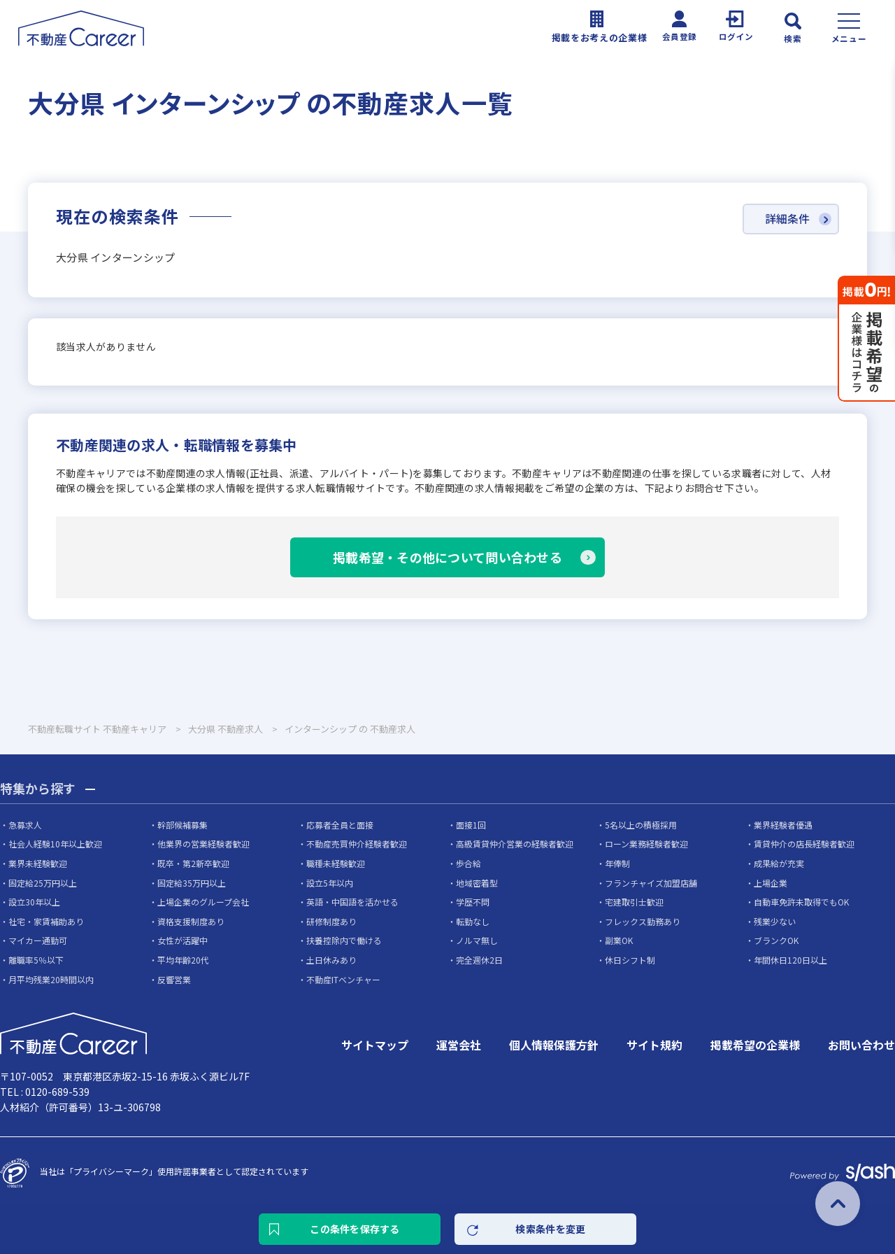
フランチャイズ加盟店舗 (651, 883)
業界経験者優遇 (783, 825)
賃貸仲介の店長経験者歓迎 (804, 844)
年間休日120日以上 (790, 960)
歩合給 (468, 863)
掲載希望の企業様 (755, 1044)
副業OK (619, 940)
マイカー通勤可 (37, 940)
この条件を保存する (355, 1229)
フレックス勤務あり (642, 921)
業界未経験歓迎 (37, 863)
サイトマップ (374, 1044)
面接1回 (471, 825)
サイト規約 (654, 1044)
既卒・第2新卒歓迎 (193, 863)
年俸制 (617, 863)
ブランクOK (776, 940)
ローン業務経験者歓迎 (646, 844)
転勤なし (472, 921)
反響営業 (174, 979)
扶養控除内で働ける (344, 940)
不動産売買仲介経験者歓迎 (356, 844)
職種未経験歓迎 (335, 863)
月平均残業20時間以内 (51, 979)
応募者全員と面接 (339, 825)
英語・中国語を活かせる (352, 902)
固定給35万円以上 (191, 883)
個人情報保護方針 (554, 1044)
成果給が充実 (779, 863)
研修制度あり (331, 921)
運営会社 (458, 1044)
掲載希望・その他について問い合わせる (447, 557)
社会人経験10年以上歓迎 (55, 844)
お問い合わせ (861, 1044)
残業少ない (775, 921)
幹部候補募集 (182, 825)
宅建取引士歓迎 (634, 902)
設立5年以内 (329, 883)
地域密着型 (477, 883)
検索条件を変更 (551, 1229)
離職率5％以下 (36, 960)
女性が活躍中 (182, 940)
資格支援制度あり (190, 921)
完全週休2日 (479, 960)
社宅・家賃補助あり (46, 921)
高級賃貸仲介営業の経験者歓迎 (514, 844)
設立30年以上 (34, 902)
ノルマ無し (477, 940)
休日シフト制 (630, 960)
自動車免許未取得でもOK (801, 902)
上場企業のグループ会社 (203, 902)
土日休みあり (331, 960)
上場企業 (770, 883)
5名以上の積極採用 (641, 825)
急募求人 (25, 825)
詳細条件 (787, 219)
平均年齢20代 (183, 960)
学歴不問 (472, 902)
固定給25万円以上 (42, 883)
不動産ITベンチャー (343, 979)
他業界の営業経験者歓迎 (203, 844)
